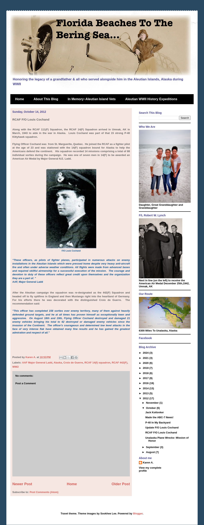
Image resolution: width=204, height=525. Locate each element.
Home (19, 99)
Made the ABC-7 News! (159, 417)
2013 (146, 393)
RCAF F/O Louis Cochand (161, 432)
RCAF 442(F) (119, 362)
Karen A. (148, 462)
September (153, 447)
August (151, 452)
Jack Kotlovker (154, 412)
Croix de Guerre (73, 362)
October (151, 407)
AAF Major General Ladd (37, 362)
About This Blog (45, 99)
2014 (146, 388)
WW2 (15, 366)
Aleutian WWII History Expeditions (151, 99)
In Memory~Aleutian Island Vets (92, 99)
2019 (146, 367)
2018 (146, 373)
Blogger (138, 513)
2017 (146, 378)
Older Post (121, 484)
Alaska (58, 362)
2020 (146, 362)
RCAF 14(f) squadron (97, 362)
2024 (146, 352)
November (152, 402)
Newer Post (22, 484)
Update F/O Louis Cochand (161, 427)
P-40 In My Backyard (157, 422)
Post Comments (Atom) (44, 492)
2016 (146, 383)
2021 (146, 357)
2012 (146, 398)
